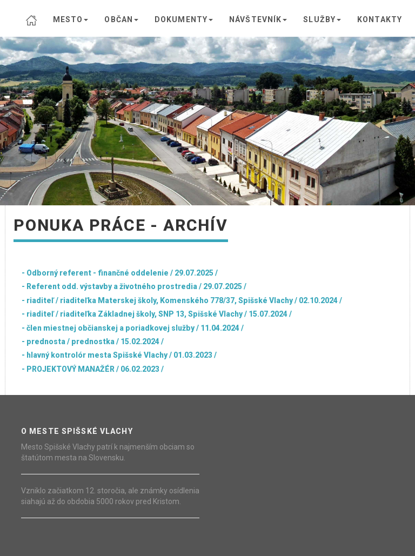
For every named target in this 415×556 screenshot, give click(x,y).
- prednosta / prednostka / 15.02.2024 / (93, 341)
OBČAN (121, 19)
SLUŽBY (322, 19)
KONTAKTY (379, 19)
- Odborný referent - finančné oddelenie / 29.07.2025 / (120, 273)
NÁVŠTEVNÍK (258, 19)
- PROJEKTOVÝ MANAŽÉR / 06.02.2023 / (93, 369)
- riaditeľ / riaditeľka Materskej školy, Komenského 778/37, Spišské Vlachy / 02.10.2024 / (182, 300)
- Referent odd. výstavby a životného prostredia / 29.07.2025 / (134, 286)
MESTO (71, 19)
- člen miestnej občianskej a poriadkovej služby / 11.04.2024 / (133, 328)
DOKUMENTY (184, 19)
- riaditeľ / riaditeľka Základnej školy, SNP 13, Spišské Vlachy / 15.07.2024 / (157, 314)
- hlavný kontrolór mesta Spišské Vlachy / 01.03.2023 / (119, 355)
